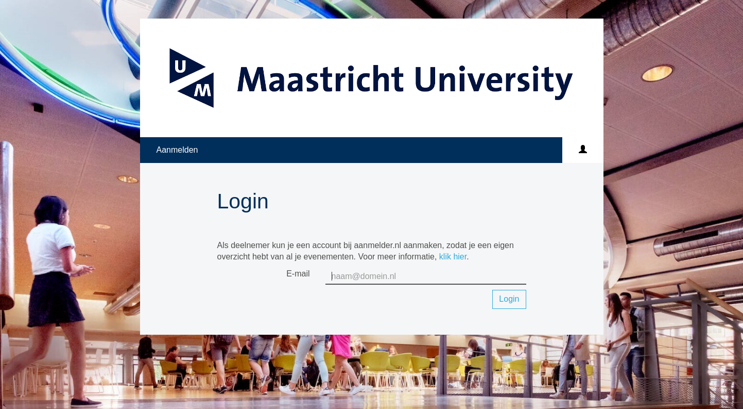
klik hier (452, 256)
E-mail (297, 273)
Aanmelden (177, 149)
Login (509, 299)
